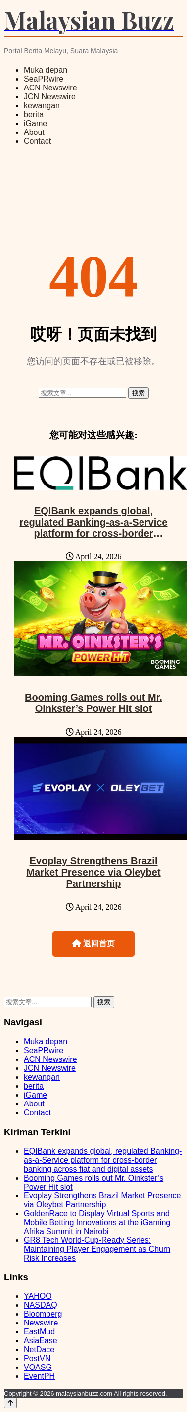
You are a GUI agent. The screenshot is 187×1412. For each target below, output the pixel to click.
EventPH (39, 1376)
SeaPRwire (43, 79)
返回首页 (93, 943)
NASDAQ (40, 1305)
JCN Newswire (50, 96)
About (34, 132)
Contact (37, 141)
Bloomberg (43, 1314)
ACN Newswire (50, 88)
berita (34, 114)
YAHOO (38, 1296)
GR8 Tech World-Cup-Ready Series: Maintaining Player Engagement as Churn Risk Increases (97, 1249)
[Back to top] (10, 1403)
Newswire (41, 1323)
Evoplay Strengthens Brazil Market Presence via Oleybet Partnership (93, 872)
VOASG (38, 1367)
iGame (35, 123)
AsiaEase (40, 1340)
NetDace (39, 1349)
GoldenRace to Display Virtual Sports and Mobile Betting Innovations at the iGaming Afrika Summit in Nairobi (97, 1222)
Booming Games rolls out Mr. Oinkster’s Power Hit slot (93, 703)
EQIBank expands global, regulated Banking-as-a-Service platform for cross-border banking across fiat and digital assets (94, 533)
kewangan (42, 105)
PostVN (37, 1358)
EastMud (39, 1331)
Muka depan (45, 70)
